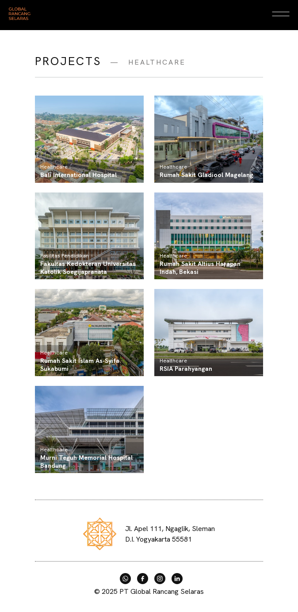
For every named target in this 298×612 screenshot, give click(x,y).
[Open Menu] (280, 14)
